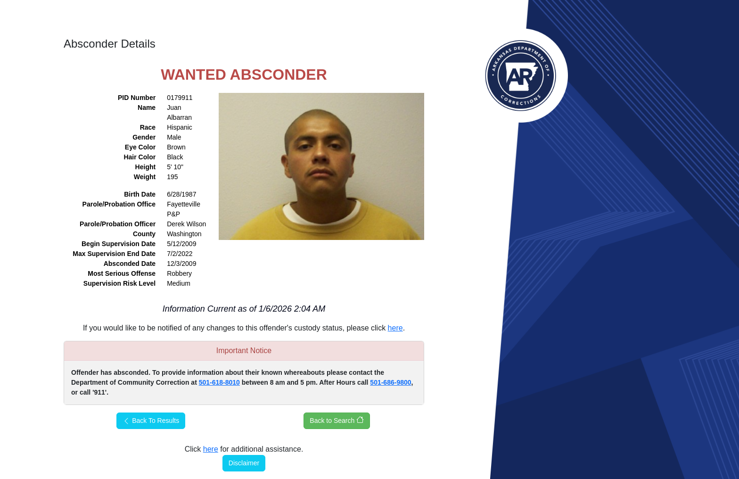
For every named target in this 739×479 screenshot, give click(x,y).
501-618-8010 (219, 382)
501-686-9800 (390, 382)
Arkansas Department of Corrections (521, 75)
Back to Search (337, 420)
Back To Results (151, 421)
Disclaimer (244, 463)
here (395, 328)
